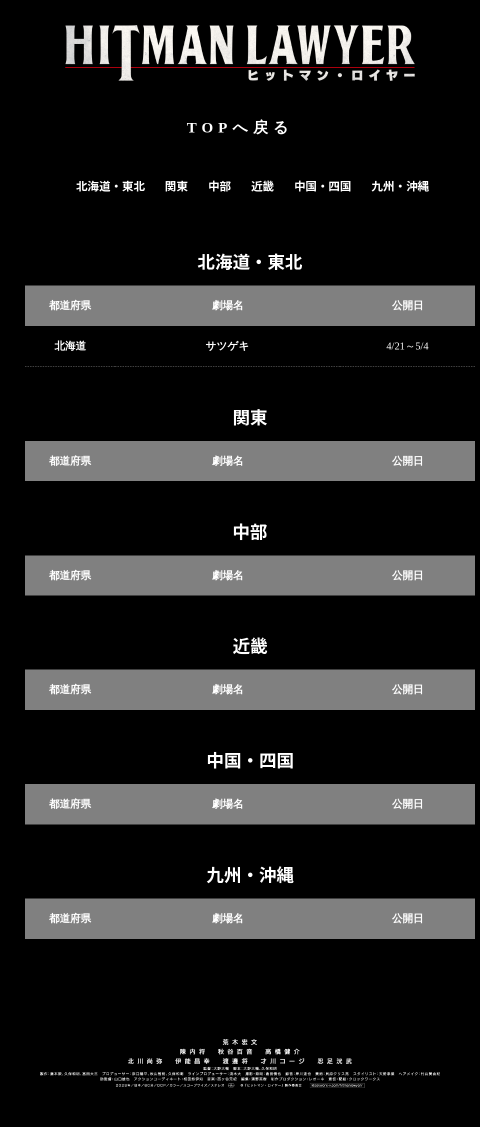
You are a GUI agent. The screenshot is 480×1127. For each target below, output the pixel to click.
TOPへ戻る (239, 127)
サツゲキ (228, 346)
